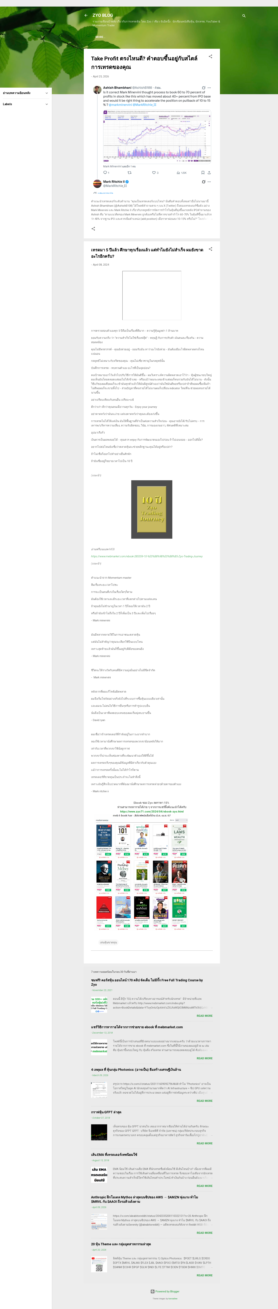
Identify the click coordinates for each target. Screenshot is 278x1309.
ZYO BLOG (103, 15)
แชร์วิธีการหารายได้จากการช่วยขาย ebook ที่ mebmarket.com (137, 1028)
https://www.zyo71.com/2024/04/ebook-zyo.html (152, 812)
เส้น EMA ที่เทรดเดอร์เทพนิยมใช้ (114, 1155)
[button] (210, 58)
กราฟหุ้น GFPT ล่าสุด (106, 1113)
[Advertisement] (234, 104)
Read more (205, 1016)
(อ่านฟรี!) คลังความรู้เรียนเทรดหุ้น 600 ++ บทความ (184, 37)
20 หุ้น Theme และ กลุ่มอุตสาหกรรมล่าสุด (121, 1245)
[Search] (244, 16)
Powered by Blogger (164, 1292)
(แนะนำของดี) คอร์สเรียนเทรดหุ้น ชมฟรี (123, 37)
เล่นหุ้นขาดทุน (108, 943)
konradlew (172, 1299)
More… (226, 37)
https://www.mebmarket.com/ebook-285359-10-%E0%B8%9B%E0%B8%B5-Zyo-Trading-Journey (147, 557)
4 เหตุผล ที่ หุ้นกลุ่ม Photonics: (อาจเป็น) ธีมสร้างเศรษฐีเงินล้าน (136, 1070)
